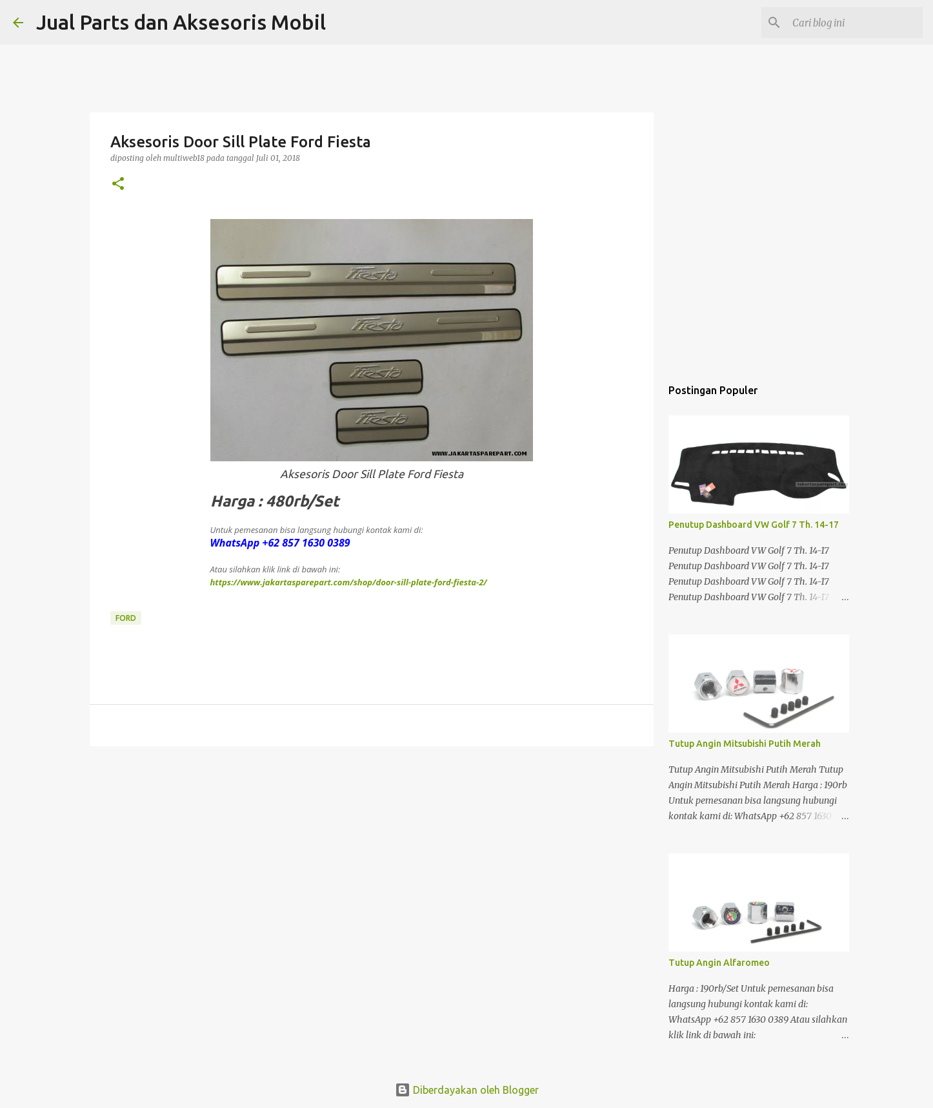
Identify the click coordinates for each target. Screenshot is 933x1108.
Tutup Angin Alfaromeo (719, 962)
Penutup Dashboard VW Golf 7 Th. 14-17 (753, 524)
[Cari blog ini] (855, 22)
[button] (118, 184)
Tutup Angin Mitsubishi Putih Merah (744, 743)
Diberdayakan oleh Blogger (467, 1090)
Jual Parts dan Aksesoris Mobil (181, 22)
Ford (125, 618)
